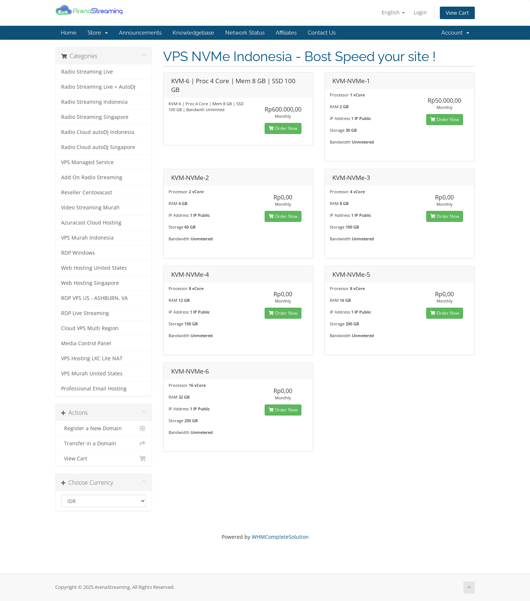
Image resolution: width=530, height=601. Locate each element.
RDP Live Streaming (85, 313)
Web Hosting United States (94, 268)
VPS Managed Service (87, 162)
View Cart (457, 12)
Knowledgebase (193, 32)
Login (420, 12)
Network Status (245, 32)
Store (98, 32)
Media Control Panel (86, 343)
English (393, 12)
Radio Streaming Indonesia (94, 102)
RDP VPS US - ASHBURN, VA (94, 298)
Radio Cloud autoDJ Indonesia (97, 132)
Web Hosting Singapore (90, 283)
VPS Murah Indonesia (87, 237)
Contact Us (322, 32)
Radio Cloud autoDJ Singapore (98, 147)
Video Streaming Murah (90, 207)
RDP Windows (78, 253)
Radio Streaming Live (87, 71)
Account (455, 32)
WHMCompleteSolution (280, 536)
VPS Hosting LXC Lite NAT (92, 358)
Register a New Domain (103, 428)
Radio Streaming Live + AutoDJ (98, 87)
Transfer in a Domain (103, 443)
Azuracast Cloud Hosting (91, 222)
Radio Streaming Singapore (94, 117)
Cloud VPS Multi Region (90, 328)
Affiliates (286, 32)
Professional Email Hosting (94, 388)
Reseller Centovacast (86, 192)
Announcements (140, 32)
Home (69, 32)
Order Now (283, 128)
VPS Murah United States (92, 373)
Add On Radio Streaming (91, 177)
